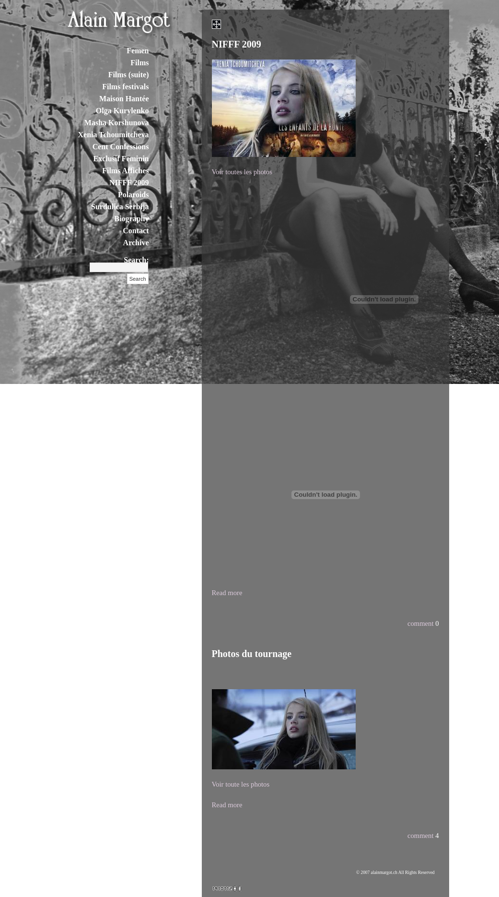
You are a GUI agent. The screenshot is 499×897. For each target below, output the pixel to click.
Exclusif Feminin (121, 159)
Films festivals (125, 87)
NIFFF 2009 (129, 183)
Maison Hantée (124, 99)
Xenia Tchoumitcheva (113, 135)
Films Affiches (125, 171)
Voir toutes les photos (242, 172)
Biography (131, 219)
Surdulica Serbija (120, 207)
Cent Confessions (121, 147)
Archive (136, 243)
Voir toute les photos (241, 784)
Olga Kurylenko (122, 111)
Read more (227, 593)
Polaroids (133, 195)
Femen (138, 51)
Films (139, 63)
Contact (136, 231)
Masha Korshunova (116, 123)
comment (420, 623)
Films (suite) (128, 75)
